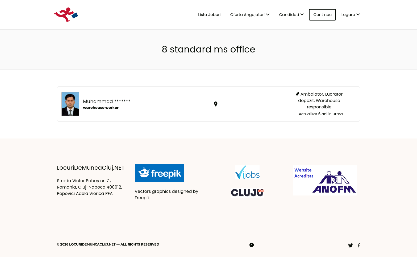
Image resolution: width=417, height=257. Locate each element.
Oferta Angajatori (247, 14)
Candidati (289, 14)
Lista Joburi (209, 14)
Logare (348, 14)
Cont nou (322, 14)
